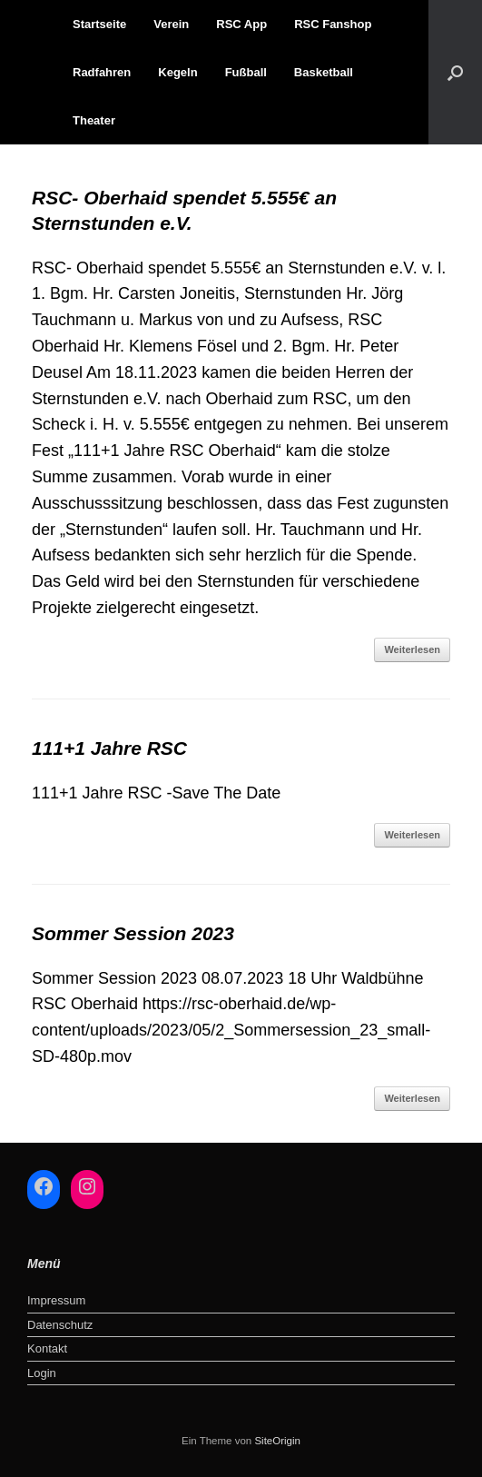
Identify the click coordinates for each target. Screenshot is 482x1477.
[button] (455, 72)
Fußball (246, 72)
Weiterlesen (412, 649)
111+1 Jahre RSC (109, 748)
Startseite (99, 24)
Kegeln (177, 72)
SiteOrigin (277, 1440)
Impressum (56, 1300)
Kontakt (47, 1348)
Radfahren (102, 72)
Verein (171, 24)
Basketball (323, 72)
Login (41, 1373)
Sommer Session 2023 (133, 933)
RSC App (241, 24)
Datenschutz (60, 1325)
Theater (94, 120)
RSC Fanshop (332, 24)
